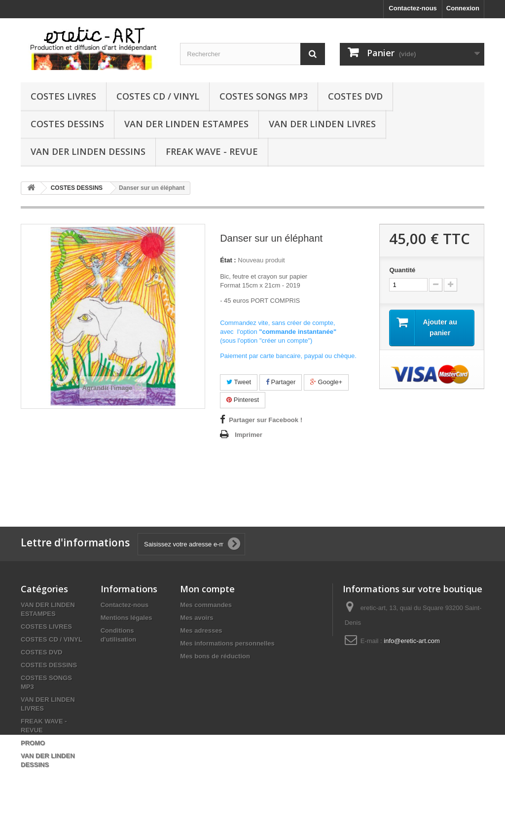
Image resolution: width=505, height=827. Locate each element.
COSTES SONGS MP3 (263, 96)
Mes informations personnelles (227, 643)
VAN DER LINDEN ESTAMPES (186, 124)
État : (228, 260)
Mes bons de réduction (215, 656)
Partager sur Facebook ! (265, 420)
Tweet (238, 382)
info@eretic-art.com (412, 641)
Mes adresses (201, 630)
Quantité (402, 270)
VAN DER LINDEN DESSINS (88, 151)
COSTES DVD (355, 96)
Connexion (462, 8)
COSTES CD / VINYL (157, 96)
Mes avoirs (196, 617)
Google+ (326, 382)
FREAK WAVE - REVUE (212, 151)
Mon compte (207, 589)
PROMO (33, 743)
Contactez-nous (413, 8)
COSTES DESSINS (67, 124)
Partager (280, 382)
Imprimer (248, 434)
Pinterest (242, 399)
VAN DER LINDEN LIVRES (322, 124)
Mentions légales (126, 617)
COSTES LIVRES (63, 96)
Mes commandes (206, 605)
